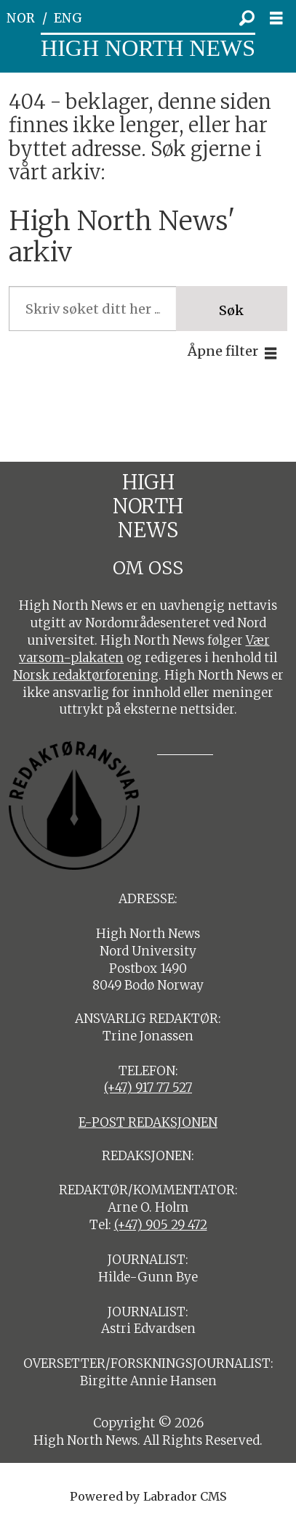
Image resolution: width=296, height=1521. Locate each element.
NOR (21, 18)
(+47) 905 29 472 (160, 1225)
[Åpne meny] (280, 18)
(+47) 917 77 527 (148, 1088)
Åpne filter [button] (223, 351)
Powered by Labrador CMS (148, 1496)
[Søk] (247, 18)
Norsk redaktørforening (86, 675)
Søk (231, 310)
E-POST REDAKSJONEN (148, 1122)
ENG (68, 18)
